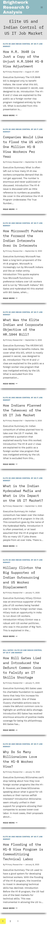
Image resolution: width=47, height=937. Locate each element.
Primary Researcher (14, 72)
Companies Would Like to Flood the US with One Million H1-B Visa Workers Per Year (23, 147)
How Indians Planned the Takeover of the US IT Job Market (22, 410)
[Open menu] (41, 7)
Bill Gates (8, 650)
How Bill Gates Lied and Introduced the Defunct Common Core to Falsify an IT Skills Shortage (22, 667)
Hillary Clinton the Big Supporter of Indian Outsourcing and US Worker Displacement (22, 577)
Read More (10, 115)
